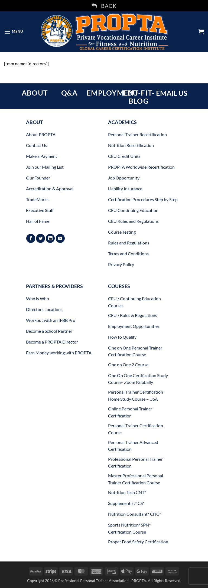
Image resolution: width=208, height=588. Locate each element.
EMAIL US (171, 93)
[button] (13, 31)
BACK (104, 5)
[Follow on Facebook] (30, 238)
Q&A (69, 93)
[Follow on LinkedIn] (50, 238)
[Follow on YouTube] (60, 238)
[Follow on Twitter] (40, 238)
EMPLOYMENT (112, 93)
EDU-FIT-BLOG (138, 97)
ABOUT (35, 93)
